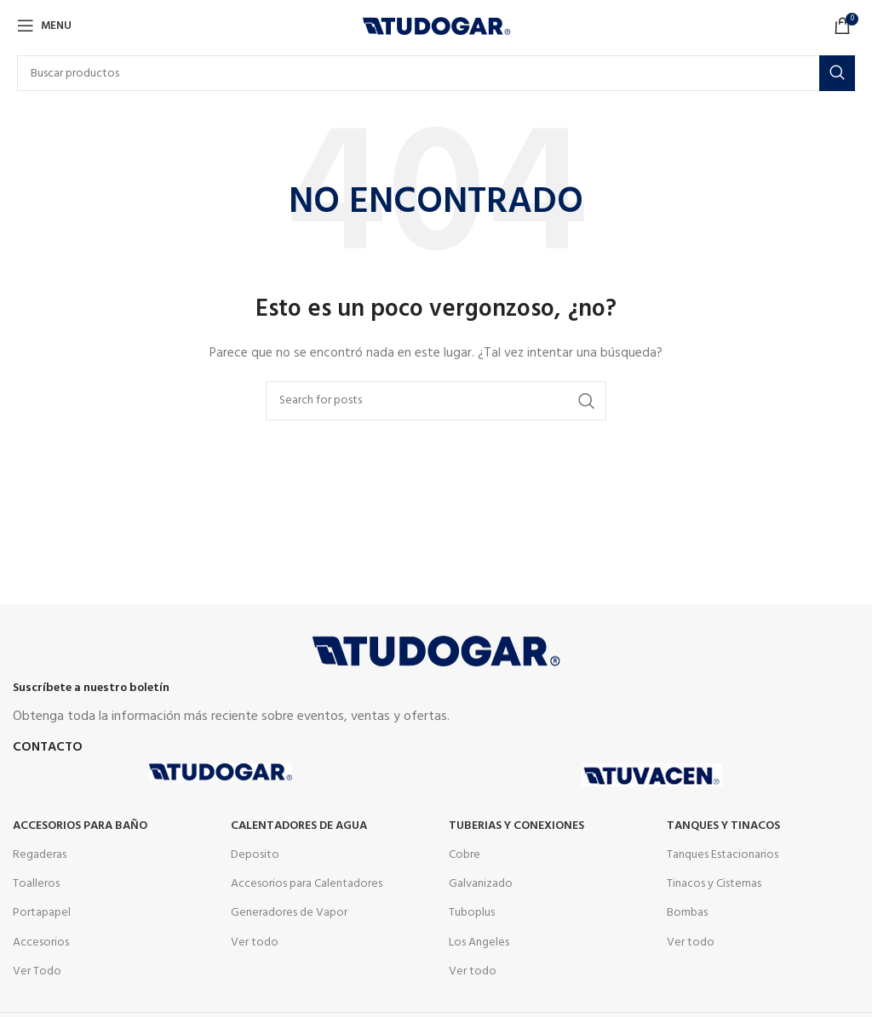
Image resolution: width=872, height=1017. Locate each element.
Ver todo (254, 942)
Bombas (687, 913)
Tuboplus (472, 913)
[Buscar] (436, 73)
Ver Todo (37, 971)
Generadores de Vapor (289, 913)
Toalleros (36, 884)
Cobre (464, 855)
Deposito (255, 855)
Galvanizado (481, 884)
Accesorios (41, 942)
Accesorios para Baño (80, 826)
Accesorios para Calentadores (306, 884)
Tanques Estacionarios (722, 855)
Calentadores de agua (299, 826)
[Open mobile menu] (44, 26)
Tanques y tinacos (723, 826)
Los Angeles (479, 942)
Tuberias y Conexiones (516, 826)
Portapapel (42, 913)
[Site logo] (436, 26)
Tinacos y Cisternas (714, 884)
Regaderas (39, 855)
